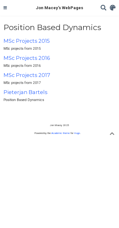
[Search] (103, 8)
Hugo (77, 133)
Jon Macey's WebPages (59, 7)
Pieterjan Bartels (25, 92)
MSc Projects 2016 (26, 58)
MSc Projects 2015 (26, 41)
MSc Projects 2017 (26, 75)
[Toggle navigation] (5, 8)
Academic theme (60, 133)
